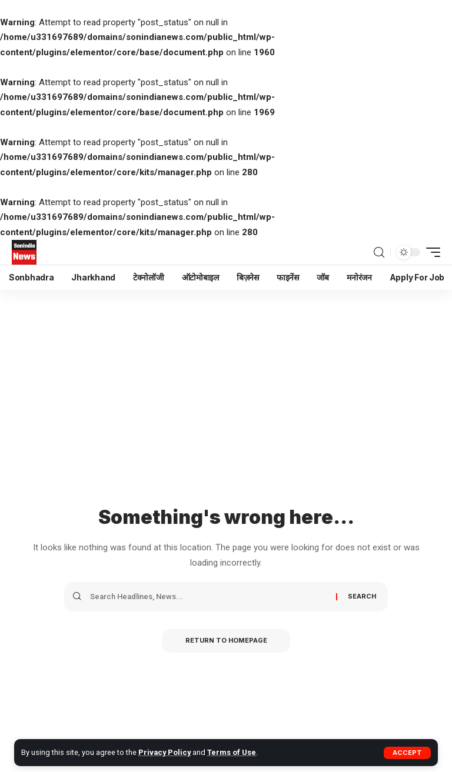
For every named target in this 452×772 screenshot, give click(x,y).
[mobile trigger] (430, 252)
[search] (379, 252)
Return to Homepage (226, 641)
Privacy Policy (164, 752)
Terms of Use (231, 752)
